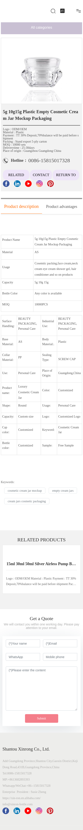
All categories (41, 27)
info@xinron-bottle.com (17, 804)
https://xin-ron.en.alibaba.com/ (21, 798)
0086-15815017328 (49, 160)
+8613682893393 (19, 779)
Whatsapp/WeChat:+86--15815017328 (26, 785)
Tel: (4, 773)
